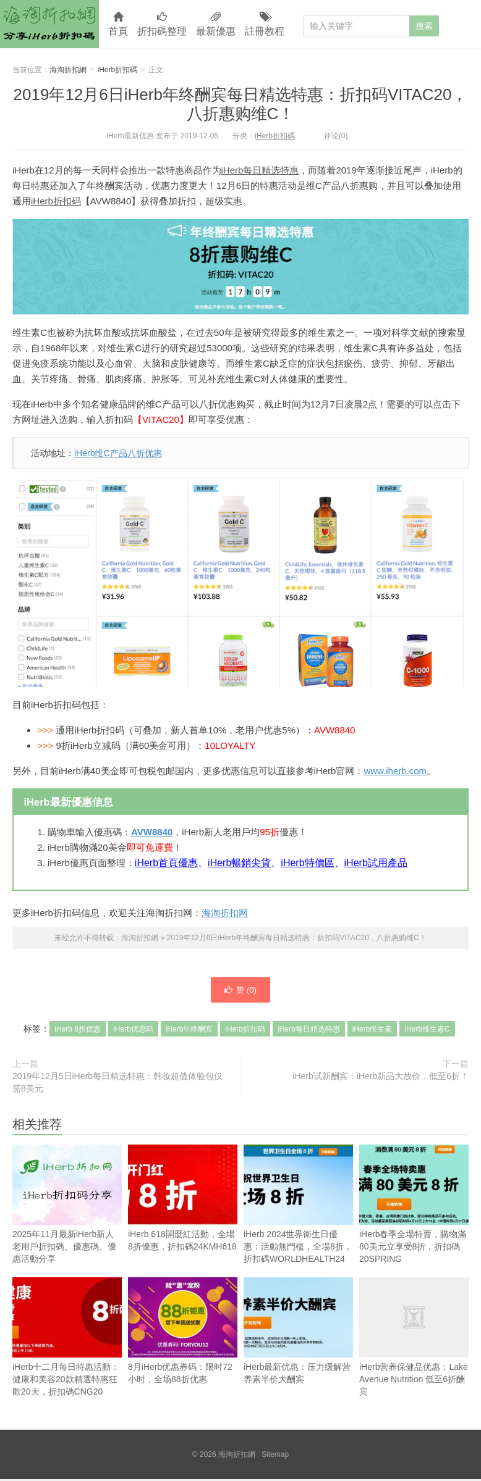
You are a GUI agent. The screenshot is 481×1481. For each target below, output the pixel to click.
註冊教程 (264, 24)
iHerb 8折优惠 (77, 1031)
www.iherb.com (395, 771)
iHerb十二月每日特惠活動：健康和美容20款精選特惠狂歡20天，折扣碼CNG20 (67, 1338)
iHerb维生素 (372, 1031)
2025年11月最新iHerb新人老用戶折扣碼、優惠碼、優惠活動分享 (67, 1224)
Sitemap (275, 1456)
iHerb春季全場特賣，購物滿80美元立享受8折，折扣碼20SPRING (414, 1206)
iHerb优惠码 (133, 1031)
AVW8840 (151, 832)
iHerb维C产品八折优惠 (118, 453)
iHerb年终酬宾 (189, 1031)
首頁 (118, 24)
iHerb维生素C (426, 1031)
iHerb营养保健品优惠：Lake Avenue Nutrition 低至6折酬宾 (414, 1338)
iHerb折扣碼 (118, 69)
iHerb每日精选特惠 (260, 170)
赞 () (240, 991)
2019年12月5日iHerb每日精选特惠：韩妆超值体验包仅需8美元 (117, 1084)
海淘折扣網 (49, 24)
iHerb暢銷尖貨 (239, 862)
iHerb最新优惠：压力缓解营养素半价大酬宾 (298, 1332)
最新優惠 (216, 24)
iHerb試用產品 (375, 862)
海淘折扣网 (225, 912)
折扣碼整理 (162, 24)
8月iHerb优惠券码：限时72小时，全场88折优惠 (182, 1332)
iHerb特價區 (307, 862)
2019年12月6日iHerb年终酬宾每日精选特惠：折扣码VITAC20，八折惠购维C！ (241, 104)
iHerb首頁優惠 (166, 862)
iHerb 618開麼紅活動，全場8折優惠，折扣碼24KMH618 (182, 1199)
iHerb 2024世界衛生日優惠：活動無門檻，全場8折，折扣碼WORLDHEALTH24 (298, 1206)
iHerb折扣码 (56, 201)
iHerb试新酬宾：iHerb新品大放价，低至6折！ (380, 1078)
